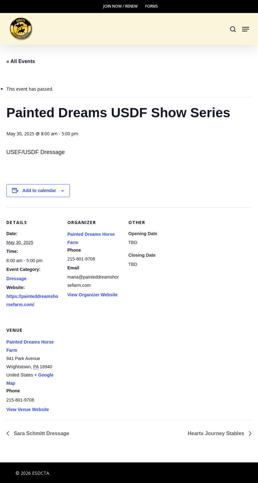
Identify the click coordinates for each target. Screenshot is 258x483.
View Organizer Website (92, 294)
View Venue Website (27, 409)
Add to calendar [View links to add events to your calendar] (39, 190)
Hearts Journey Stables (217, 433)
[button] (245, 29)
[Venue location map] (100, 358)
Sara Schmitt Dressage (40, 433)
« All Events (20, 61)
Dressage (16, 278)
